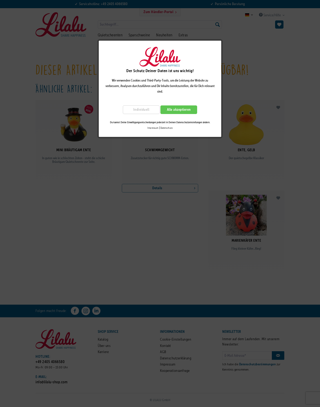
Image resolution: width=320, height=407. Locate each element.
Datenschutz (166, 128)
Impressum (153, 128)
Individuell (141, 110)
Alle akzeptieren (179, 110)
